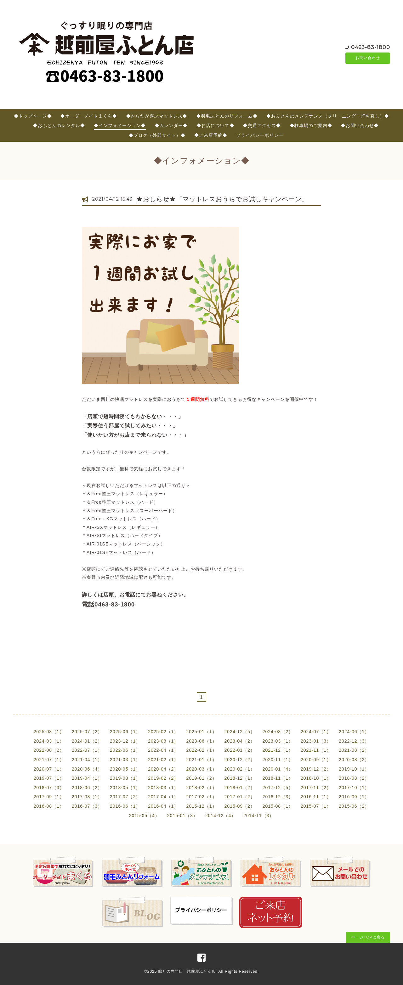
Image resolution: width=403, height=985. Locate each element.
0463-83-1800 (370, 47)
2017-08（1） (87, 796)
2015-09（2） (239, 806)
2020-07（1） (49, 769)
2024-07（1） (316, 731)
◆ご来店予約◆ (210, 135)
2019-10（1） (354, 769)
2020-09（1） (316, 759)
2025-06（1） (125, 731)
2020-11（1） (278, 759)
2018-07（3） (49, 787)
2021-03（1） (125, 759)
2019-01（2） (201, 778)
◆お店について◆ (215, 125)
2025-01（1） (201, 731)
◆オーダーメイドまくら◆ (88, 116)
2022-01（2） (239, 750)
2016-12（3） (278, 796)
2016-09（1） (354, 796)
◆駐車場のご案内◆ (311, 125)
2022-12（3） (354, 741)
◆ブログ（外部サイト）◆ (157, 135)
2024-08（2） (278, 731)
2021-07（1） (49, 759)
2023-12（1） (125, 741)
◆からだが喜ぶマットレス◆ (156, 116)
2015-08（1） (278, 806)
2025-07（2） (87, 731)
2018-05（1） (125, 787)
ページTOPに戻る (367, 937)
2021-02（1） (163, 759)
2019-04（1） (87, 778)
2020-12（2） (239, 759)
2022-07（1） (87, 750)
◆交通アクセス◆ (262, 125)
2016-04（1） (163, 806)
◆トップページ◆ (33, 116)
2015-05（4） (144, 815)
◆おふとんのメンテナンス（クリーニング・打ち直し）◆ (327, 116)
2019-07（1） (49, 778)
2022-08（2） (49, 750)
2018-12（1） (239, 778)
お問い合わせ (368, 58)
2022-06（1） (125, 750)
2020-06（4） (87, 769)
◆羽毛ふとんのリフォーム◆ (227, 116)
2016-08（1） (49, 806)
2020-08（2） (354, 759)
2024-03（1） (49, 741)
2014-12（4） (220, 815)
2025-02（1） (163, 731)
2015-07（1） (316, 806)
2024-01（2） (87, 741)
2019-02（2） (163, 778)
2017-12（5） (278, 787)
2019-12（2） (316, 769)
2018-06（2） (87, 787)
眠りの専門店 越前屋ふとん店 (187, 971)
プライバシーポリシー (259, 135)
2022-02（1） (201, 750)
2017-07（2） (125, 796)
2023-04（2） (239, 741)
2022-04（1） (163, 750)
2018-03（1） (163, 787)
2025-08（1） (49, 731)
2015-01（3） (182, 815)
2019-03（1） (125, 778)
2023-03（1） (278, 741)
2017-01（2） (239, 796)
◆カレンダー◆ (171, 125)
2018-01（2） (239, 787)
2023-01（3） (316, 741)
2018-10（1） (316, 778)
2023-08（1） (163, 741)
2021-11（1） (316, 750)
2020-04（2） (163, 769)
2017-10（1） (354, 787)
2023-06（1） (201, 741)
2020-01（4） (278, 769)
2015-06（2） (354, 806)
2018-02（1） (201, 787)
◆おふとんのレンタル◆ (59, 125)
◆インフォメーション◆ (120, 125)
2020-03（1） (201, 769)
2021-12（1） (278, 750)
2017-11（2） (316, 787)
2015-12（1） (201, 806)
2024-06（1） (354, 731)
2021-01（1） (201, 759)
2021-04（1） (87, 759)
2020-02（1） (239, 769)
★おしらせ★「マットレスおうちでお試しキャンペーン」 (222, 199)
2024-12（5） (239, 731)
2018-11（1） (278, 778)
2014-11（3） (258, 815)
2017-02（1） (201, 796)
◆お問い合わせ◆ (360, 125)
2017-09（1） (49, 796)
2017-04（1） (163, 796)
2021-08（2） (354, 750)
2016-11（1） (316, 796)
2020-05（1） (125, 769)
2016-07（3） (87, 806)
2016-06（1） (125, 806)
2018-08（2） (354, 778)
